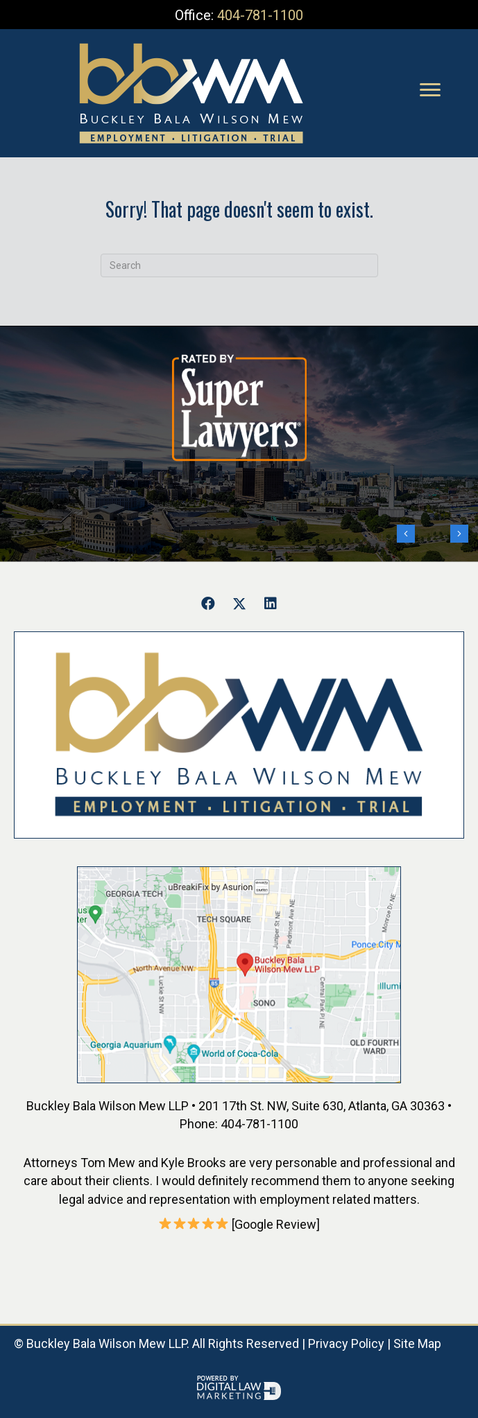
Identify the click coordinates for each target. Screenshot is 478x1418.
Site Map (417, 1343)
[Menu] (430, 90)
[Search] (239, 265)
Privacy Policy (346, 1343)
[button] (208, 604)
